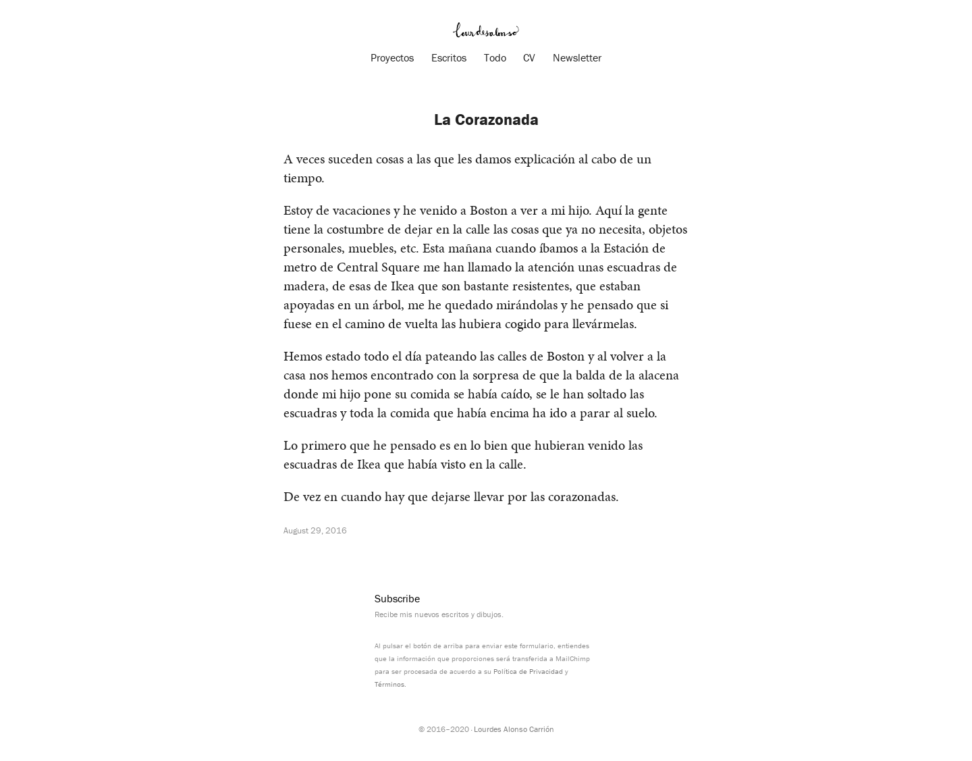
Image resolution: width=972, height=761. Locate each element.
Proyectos (392, 57)
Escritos (448, 57)
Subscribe (397, 598)
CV (529, 57)
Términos (389, 684)
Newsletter (577, 57)
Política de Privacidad (528, 671)
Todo (495, 57)
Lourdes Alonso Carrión (514, 729)
